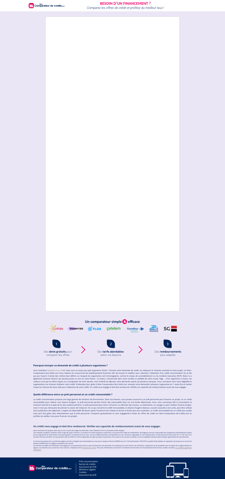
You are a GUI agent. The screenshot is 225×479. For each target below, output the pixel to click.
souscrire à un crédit (56, 370)
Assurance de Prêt (87, 467)
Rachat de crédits (87, 464)
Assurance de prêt (87, 475)
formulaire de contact (89, 448)
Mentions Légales (87, 469)
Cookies (83, 472)
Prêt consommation (88, 461)
